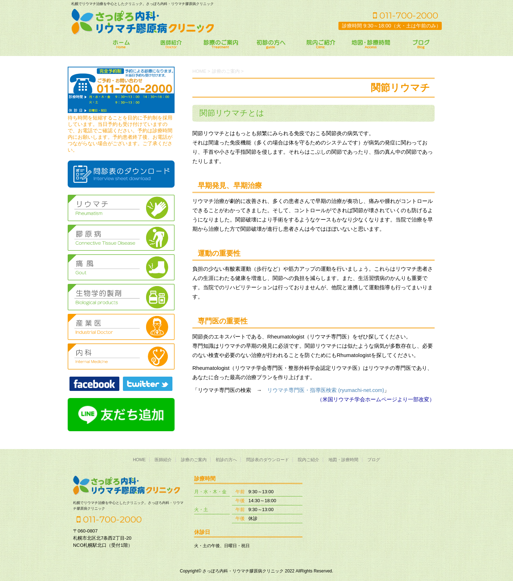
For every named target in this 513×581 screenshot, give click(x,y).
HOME (139, 459)
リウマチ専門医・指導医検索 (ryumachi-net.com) (325, 390)
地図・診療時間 (343, 459)
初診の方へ (226, 459)
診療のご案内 (194, 459)
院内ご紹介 (308, 459)
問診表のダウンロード (267, 459)
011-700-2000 (405, 15)
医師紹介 (163, 459)
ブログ (373, 459)
